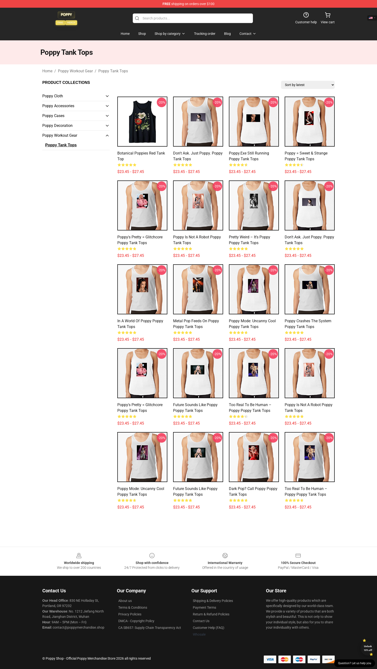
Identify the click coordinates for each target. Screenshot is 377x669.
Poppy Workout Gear (75, 71)
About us (125, 601)
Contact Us (201, 621)
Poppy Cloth (52, 96)
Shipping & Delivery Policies (213, 601)
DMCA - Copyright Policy (136, 621)
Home (47, 71)
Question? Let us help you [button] (354, 663)
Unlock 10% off (368, 648)
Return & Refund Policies (211, 614)
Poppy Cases (53, 115)
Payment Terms (204, 607)
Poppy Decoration (57, 125)
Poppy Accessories (58, 106)
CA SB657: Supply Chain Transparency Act (149, 628)
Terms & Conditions (132, 607)
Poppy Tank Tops (113, 71)
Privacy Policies (129, 614)
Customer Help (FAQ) (208, 628)
